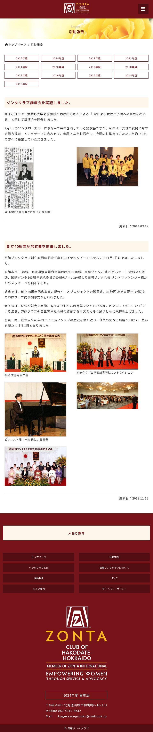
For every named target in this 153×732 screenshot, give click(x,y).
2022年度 (131, 58)
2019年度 (94, 67)
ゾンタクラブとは (39, 567)
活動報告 (39, 578)
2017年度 (22, 75)
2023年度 (94, 58)
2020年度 (58, 67)
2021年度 (22, 67)
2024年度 (58, 58)
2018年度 (131, 67)
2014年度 (131, 75)
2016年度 (58, 75)
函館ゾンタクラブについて (114, 567)
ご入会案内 (39, 588)
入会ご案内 (76, 533)
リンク (114, 578)
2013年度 (22, 84)
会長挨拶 (114, 557)
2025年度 (22, 58)
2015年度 (94, 75)
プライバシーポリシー (114, 588)
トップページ (38, 557)
